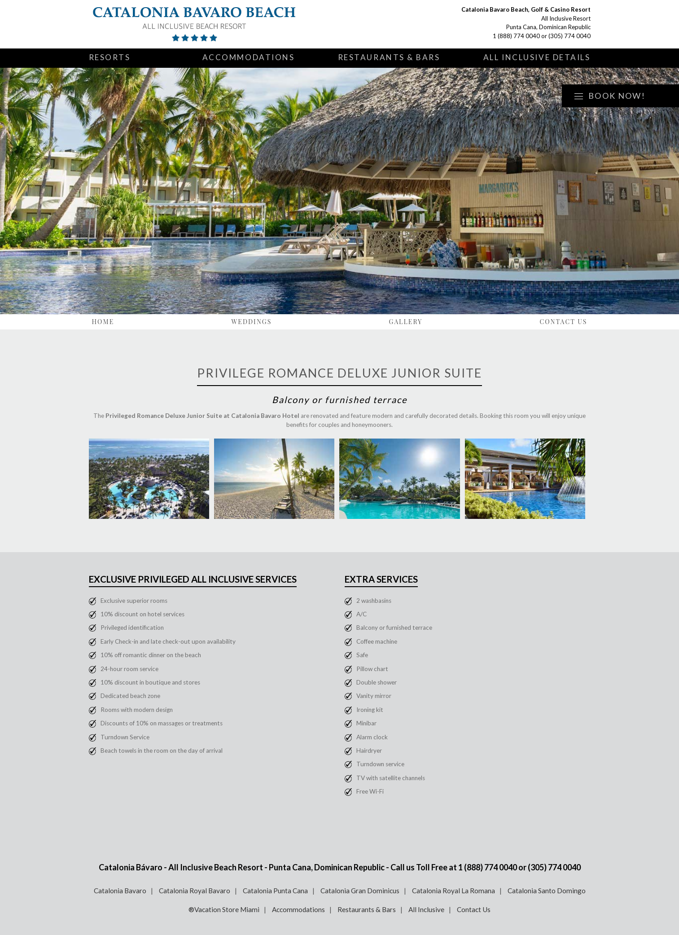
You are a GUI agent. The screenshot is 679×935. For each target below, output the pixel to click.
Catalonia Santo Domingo (547, 891)
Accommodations (248, 57)
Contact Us (563, 321)
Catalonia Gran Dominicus (359, 891)
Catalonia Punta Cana (275, 891)
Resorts (110, 57)
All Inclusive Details (537, 57)
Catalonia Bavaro (120, 891)
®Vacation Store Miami (223, 909)
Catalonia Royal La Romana (453, 891)
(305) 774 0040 (569, 36)
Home (103, 321)
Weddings (251, 321)
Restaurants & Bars (389, 57)
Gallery (406, 321)
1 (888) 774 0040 (516, 36)
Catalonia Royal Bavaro (194, 891)
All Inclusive (426, 909)
